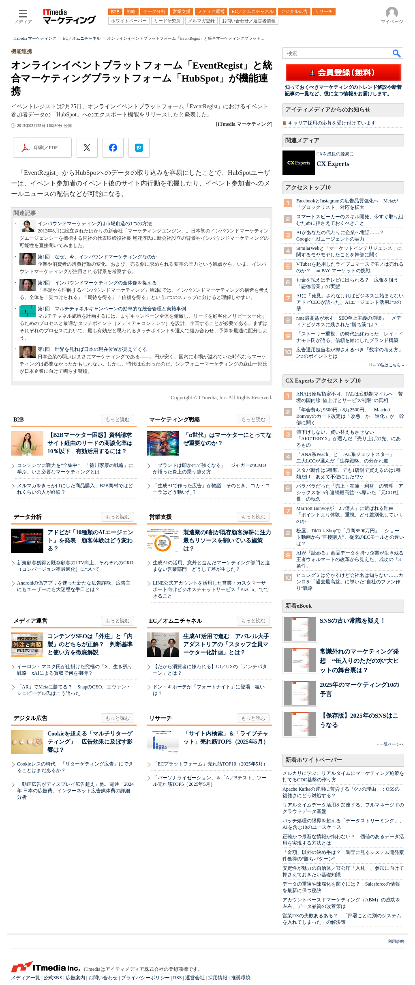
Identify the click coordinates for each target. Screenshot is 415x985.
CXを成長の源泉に (335, 153)
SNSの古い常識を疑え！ (353, 620)
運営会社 (195, 978)
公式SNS (52, 978)
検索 (397, 53)
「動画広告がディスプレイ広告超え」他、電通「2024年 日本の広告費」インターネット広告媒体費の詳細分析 (75, 790)
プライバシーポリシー (145, 978)
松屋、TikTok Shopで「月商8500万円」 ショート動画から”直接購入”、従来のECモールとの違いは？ (350, 537)
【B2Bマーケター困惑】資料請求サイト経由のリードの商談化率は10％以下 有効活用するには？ (90, 443)
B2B (18, 420)
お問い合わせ (103, 978)
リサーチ (160, 718)
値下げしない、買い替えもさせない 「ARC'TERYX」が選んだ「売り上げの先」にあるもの (348, 438)
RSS (177, 978)
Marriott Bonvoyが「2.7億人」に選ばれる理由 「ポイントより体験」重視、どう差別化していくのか (349, 514)
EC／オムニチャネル (175, 621)
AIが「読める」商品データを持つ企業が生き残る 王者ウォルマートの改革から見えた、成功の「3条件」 (352, 559)
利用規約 (396, 941)
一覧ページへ (392, 744)
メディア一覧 (25, 978)
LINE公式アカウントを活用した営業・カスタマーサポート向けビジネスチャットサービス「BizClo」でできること (211, 589)
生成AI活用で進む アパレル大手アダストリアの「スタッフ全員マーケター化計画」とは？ (226, 644)
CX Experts (333, 163)
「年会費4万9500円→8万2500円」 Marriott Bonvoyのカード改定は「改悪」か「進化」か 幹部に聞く (350, 416)
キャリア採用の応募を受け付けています (332, 123)
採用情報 (217, 978)
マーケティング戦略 (174, 420)
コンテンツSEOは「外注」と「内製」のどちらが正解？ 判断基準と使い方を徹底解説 (90, 644)
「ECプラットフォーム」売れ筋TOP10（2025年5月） (210, 764)
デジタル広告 (30, 718)
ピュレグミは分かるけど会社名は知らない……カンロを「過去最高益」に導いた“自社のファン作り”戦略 (349, 581)
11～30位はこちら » (386, 365)
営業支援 (160, 517)
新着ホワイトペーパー (313, 760)
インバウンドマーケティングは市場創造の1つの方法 (95, 223)
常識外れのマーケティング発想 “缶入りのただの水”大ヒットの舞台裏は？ (359, 660)
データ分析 (27, 517)
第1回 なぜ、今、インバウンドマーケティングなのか (97, 257)
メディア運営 (30, 621)
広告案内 (75, 978)
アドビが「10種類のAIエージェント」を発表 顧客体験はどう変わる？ (90, 540)
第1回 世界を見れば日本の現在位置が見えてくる (92, 349)
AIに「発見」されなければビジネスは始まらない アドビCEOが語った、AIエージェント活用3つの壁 (352, 302)
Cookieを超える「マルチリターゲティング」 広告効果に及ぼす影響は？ (90, 742)
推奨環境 (240, 978)
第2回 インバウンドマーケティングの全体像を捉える (97, 283)
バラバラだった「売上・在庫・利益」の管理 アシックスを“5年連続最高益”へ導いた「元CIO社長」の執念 (349, 492)
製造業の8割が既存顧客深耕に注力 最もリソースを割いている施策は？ (230, 540)
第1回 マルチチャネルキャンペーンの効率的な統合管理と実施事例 (112, 309)
